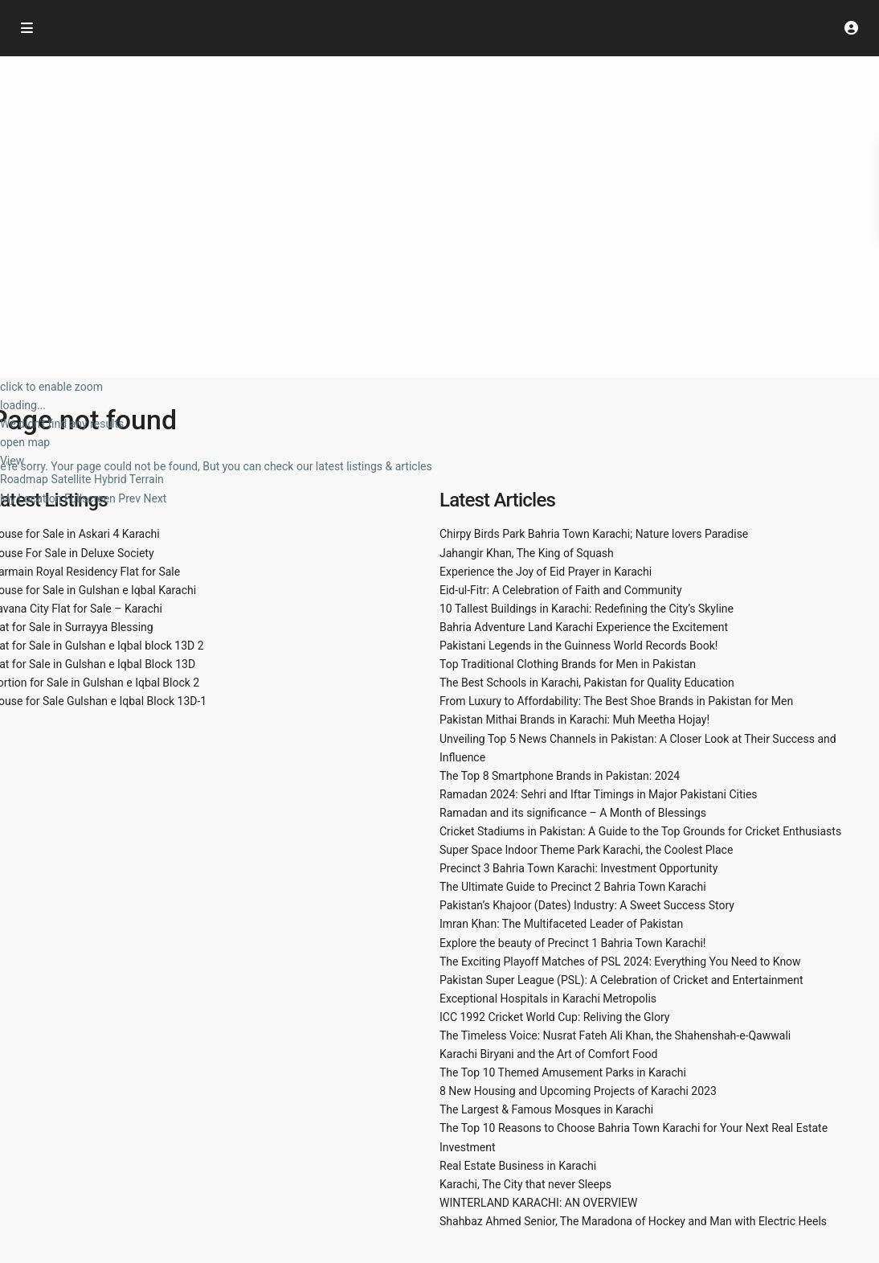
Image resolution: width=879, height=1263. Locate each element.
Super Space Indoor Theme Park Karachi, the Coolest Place (586, 849)
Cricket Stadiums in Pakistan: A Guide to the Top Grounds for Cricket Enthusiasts (640, 831)
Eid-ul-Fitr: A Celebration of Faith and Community (561, 590)
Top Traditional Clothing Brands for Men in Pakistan (568, 664)
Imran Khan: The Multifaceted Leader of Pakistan (561, 923)
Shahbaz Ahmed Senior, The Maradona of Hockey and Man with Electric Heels (633, 1221)
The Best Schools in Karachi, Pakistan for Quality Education (587, 682)
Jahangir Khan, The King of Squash (527, 553)
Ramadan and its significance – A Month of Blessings (573, 812)
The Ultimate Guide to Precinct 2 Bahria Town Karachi (573, 886)
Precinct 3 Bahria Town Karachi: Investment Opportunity (579, 868)
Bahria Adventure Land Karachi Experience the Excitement (584, 627)
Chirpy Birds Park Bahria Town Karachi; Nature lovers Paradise (594, 533)
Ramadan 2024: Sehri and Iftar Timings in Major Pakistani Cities (599, 794)
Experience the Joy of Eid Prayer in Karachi (546, 571)
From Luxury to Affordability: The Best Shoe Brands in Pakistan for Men (616, 701)
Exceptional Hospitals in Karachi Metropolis (548, 998)
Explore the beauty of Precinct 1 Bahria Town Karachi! (572, 943)
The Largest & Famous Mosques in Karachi (546, 1109)
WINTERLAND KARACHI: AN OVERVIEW (538, 1202)
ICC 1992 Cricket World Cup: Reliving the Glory (554, 1017)
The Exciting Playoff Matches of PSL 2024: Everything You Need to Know (620, 961)
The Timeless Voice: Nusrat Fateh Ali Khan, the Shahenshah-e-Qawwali (615, 1035)
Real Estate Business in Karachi (518, 1165)
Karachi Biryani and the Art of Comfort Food (548, 1054)
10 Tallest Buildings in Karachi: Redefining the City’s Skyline (587, 608)
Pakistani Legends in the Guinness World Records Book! (579, 645)
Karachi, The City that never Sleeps (525, 1184)
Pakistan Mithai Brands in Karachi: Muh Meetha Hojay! (574, 719)
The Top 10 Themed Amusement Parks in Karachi (563, 1072)
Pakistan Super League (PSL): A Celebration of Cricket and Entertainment (621, 980)
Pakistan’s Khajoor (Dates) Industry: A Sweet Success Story (587, 905)
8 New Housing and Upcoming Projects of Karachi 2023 (578, 1091)
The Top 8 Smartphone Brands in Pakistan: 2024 (560, 775)
